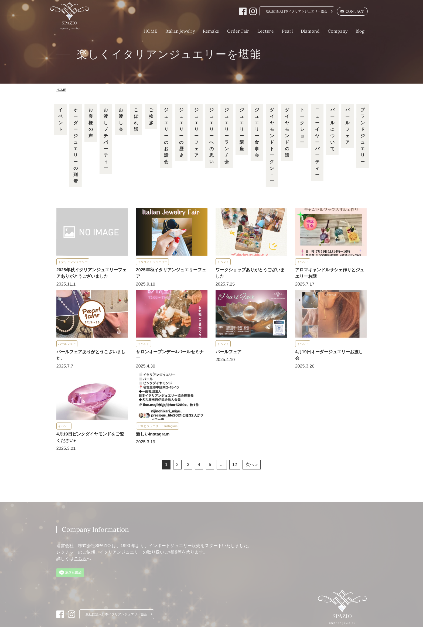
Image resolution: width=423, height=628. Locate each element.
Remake (205, 31)
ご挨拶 (151, 117)
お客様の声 (90, 123)
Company (331, 31)
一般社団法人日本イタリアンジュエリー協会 (289, 11)
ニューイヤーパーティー (317, 143)
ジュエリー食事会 (257, 133)
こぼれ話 (136, 120)
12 (234, 465)
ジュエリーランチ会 (226, 136)
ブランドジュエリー (362, 136)
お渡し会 (121, 120)
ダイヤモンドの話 (287, 133)
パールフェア (347, 126)
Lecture (259, 31)
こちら (80, 559)
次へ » (252, 465)
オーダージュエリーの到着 (75, 146)
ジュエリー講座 (242, 130)
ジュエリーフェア (196, 133)
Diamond (304, 31)
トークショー (302, 126)
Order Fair (232, 31)
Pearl (281, 31)
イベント (60, 120)
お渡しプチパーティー (106, 139)
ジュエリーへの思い (211, 136)
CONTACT (347, 11)
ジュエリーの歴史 (181, 133)
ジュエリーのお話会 (166, 136)
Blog (354, 31)
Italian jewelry (174, 31)
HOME (144, 31)
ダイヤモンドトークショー (272, 146)
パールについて (332, 130)
